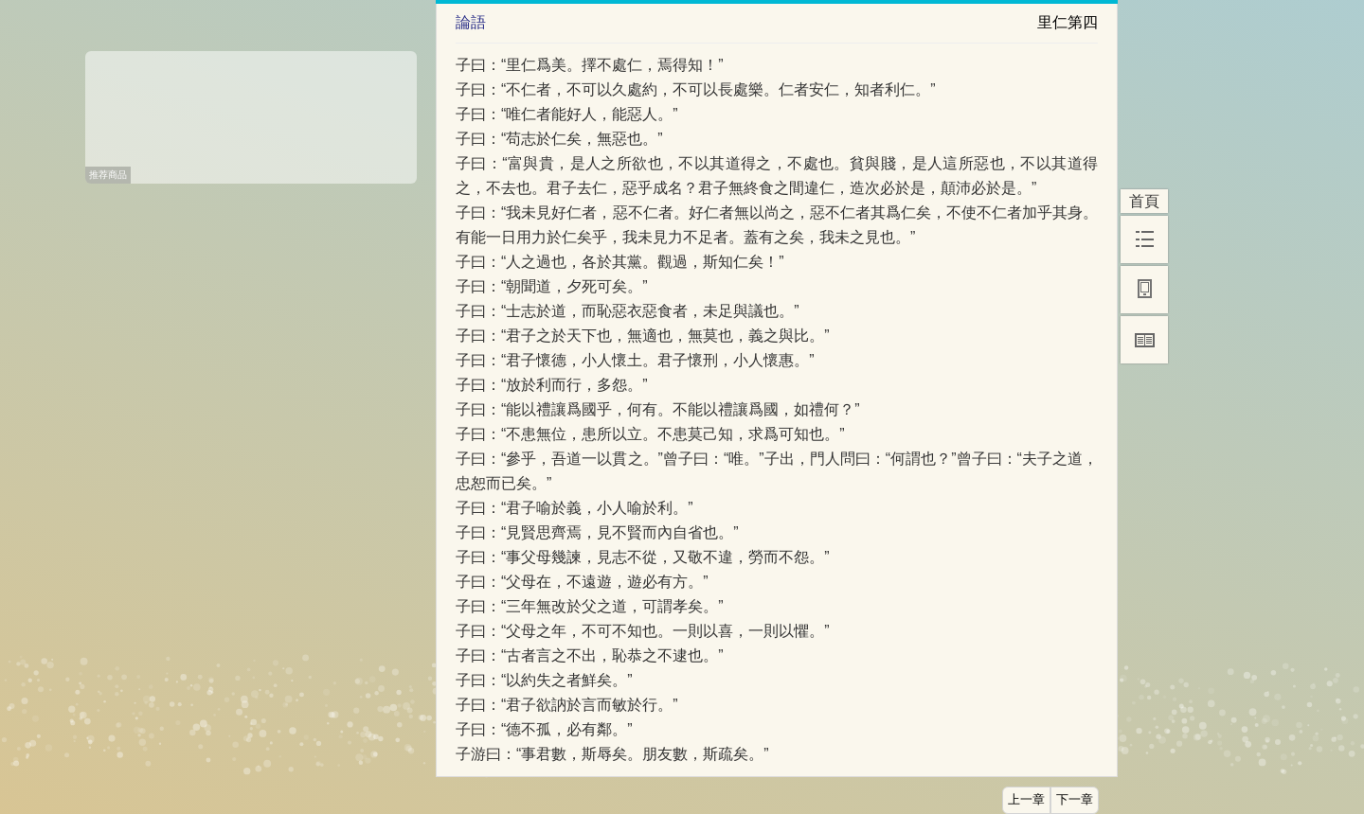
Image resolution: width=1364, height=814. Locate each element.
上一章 (1026, 799)
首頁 (1144, 201)
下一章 (1074, 799)
